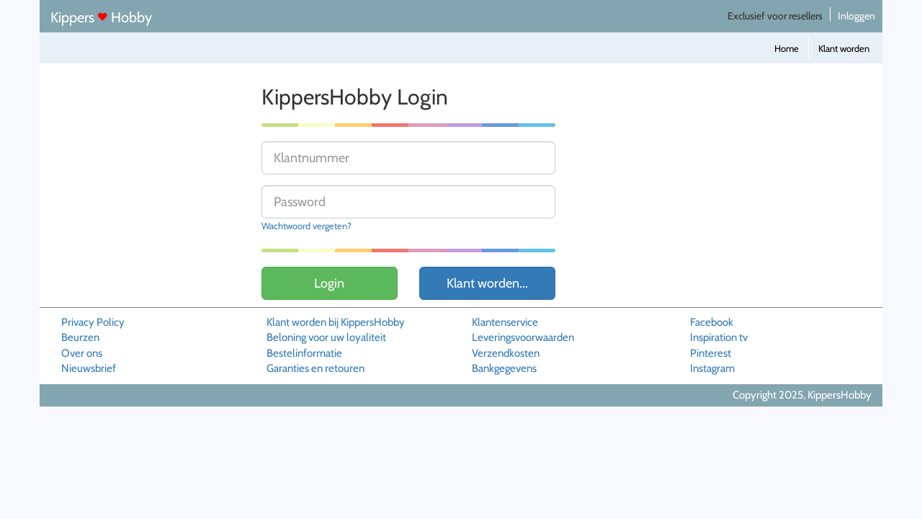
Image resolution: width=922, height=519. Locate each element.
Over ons (81, 353)
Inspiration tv (719, 337)
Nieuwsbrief (88, 368)
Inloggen (856, 15)
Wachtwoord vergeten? (306, 226)
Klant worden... (487, 283)
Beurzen (80, 337)
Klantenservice (505, 322)
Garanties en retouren (315, 368)
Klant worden (843, 48)
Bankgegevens (504, 368)
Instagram (712, 368)
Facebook (711, 322)
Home (786, 48)
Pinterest (710, 353)
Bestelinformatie (304, 353)
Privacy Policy (93, 322)
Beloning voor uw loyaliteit (326, 337)
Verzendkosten (506, 353)
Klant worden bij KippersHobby (336, 322)
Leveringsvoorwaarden (523, 337)
